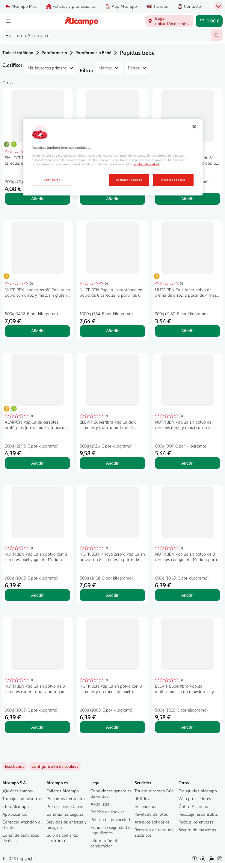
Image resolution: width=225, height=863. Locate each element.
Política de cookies (107, 811)
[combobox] (106, 35)
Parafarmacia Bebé (93, 52)
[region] (113, 157)
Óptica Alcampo (193, 806)
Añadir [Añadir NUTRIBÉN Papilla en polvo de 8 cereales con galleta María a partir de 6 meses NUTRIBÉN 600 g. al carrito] (187, 594)
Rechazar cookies (129, 179)
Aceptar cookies (173, 179)
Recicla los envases (196, 821)
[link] (55, 766)
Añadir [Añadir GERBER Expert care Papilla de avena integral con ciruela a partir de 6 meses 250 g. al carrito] (112, 198)
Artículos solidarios (152, 821)
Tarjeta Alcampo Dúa (154, 790)
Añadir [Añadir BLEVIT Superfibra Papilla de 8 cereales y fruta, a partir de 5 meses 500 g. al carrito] (112, 462)
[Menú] (8, 21)
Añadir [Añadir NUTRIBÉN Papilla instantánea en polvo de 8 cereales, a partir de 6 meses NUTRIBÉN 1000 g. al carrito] (112, 330)
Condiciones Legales (65, 814)
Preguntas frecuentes (65, 798)
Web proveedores (195, 798)
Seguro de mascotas (197, 829)
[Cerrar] (194, 126)
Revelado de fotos (151, 814)
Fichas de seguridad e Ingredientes (110, 830)
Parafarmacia (54, 52)
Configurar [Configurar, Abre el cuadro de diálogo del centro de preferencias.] (52, 179)
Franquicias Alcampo (198, 790)
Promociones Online (64, 806)
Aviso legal (100, 803)
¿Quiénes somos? (18, 790)
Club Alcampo (15, 806)
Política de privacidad (110, 819)
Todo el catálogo (17, 52)
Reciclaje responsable (198, 814)
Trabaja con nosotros (22, 798)
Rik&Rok (142, 798)
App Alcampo (15, 814)
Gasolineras (145, 806)
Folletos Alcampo (62, 790)
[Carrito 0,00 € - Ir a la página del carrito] (209, 21)
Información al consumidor (103, 843)
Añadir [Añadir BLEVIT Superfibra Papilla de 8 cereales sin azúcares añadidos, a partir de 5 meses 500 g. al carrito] (187, 198)
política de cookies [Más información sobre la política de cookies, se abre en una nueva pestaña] (146, 164)
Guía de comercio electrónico (62, 837)
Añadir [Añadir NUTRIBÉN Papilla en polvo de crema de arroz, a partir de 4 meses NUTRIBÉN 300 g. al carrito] (187, 330)
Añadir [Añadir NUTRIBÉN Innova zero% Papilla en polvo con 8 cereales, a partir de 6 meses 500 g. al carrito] (112, 594)
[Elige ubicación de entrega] (169, 21)
